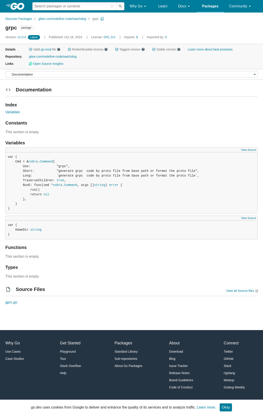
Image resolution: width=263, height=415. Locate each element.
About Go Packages (128, 366)
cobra (33, 161)
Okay (226, 407)
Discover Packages (18, 19)
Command (46, 161)
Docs (184, 6)
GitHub (229, 358)
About (174, 343)
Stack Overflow (70, 366)
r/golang (229, 373)
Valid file (45, 49)
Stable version (166, 49)
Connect (231, 343)
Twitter (228, 351)
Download (176, 351)
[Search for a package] (74, 6)
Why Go (139, 6)
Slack (227, 366)
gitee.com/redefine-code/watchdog (62, 19)
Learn (162, 6)
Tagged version (130, 49)
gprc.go (11, 302)
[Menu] (131, 74)
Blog (172, 358)
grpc (95, 19)
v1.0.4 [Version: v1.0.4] (16, 37)
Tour (63, 358)
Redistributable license (88, 49)
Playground (68, 351)
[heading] (18, 6)
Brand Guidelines (181, 380)
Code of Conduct (181, 387)
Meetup (229, 380)
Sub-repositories (126, 358)
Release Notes (179, 373)
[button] (30, 49)
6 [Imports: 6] (131, 37)
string (99, 185)
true (60, 180)
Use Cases (13, 351)
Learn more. (206, 407)
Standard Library (126, 351)
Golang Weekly (234, 387)
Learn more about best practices (210, 49)
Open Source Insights (46, 63)
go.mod (46, 49)
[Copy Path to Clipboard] (102, 19)
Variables (12, 112)
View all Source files (240, 291)
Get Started (70, 343)
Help (63, 373)
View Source (248, 150)
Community (240, 6)
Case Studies (14, 358)
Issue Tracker (178, 366)
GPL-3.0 (109, 37)
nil (46, 194)
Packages (210, 6)
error (114, 185)
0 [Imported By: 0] (157, 37)
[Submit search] (120, 6)
